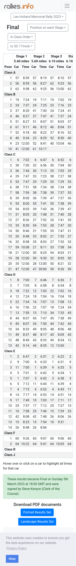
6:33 (43, 362)
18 (17, 291)
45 (69, 313)
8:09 (61, 335)
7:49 (26, 400)
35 (69, 220)
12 (34, 291)
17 (17, 400)
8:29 (43, 138)
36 (17, 171)
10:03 (60, 444)
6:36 (61, 280)
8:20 (26, 111)
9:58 (26, 89)
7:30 (43, 111)
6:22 (61, 356)
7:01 (26, 373)
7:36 (26, 307)
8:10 (61, 78)
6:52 (61, 160)
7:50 (43, 324)
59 (17, 247)
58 (52, 176)
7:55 (43, 231)
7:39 (43, 198)
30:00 (43, 269)
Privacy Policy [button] (16, 548)
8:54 (61, 340)
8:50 (61, 138)
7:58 (61, 247)
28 (69, 214)
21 (52, 236)
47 (52, 198)
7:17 (26, 395)
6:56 (43, 165)
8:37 (26, 335)
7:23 (43, 176)
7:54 (43, 422)
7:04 (61, 165)
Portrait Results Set (37, 512)
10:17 (43, 149)
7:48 (43, 214)
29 (52, 171)
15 (69, 406)
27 (17, 220)
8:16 (61, 133)
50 (17, 231)
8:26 (26, 220)
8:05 (26, 214)
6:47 (43, 160)
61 (17, 127)
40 (34, 133)
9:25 (43, 89)
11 (17, 367)
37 (17, 111)
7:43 (43, 209)
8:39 (26, 78)
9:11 (26, 127)
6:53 (43, 395)
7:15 (26, 389)
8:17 (43, 335)
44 (17, 318)
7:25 (43, 105)
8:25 (43, 253)
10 (34, 400)
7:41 (43, 204)
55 (69, 193)
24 (17, 105)
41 (34, 111)
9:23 (61, 83)
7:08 (61, 302)
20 (34, 214)
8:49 (26, 340)
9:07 (43, 438)
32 (34, 165)
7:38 (43, 193)
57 (17, 78)
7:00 (26, 280)
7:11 (43, 100)
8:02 (43, 236)
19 (17, 100)
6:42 (43, 373)
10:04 (60, 143)
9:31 (61, 422)
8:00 (26, 198)
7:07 (43, 302)
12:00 (25, 143)
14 (17, 395)
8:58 (26, 242)
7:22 (26, 291)
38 (17, 187)
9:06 (61, 438)
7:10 (43, 313)
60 (17, 438)
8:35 (43, 346)
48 (52, 329)
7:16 (61, 105)
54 (17, 209)
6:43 (61, 389)
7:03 (43, 291)
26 (52, 417)
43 (52, 335)
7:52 (43, 220)
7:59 (26, 193)
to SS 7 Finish (20, 46)
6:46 (43, 280)
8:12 (43, 127)
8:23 (26, 422)
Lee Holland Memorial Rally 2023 (37, 17)
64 (17, 444)
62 (52, 83)
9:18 (26, 133)
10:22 (25, 444)
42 (17, 417)
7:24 (26, 100)
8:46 (26, 231)
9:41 (43, 444)
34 (69, 307)
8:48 (26, 236)
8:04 (61, 127)
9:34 (26, 138)
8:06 (61, 329)
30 (17, 165)
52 (17, 133)
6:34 (61, 373)
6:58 (43, 285)
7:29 (43, 182)
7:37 (26, 105)
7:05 (61, 171)
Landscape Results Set (37, 522)
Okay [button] (12, 558)
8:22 (43, 133)
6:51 (61, 395)
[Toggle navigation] (67, 6)
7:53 (43, 225)
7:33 (61, 313)
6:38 (61, 378)
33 (17, 225)
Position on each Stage (46, 28)
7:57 (26, 406)
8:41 (43, 143)
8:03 (61, 122)
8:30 (26, 225)
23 (52, 105)
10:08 (25, 247)
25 (17, 406)
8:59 (26, 83)
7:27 (61, 176)
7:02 (61, 100)
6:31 (43, 356)
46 (17, 116)
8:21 (61, 264)
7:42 (61, 324)
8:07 (43, 122)
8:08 (26, 417)
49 (69, 318)
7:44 (26, 171)
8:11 (43, 247)
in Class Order (20, 37)
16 (69, 291)
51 (17, 122)
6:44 (43, 384)
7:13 (43, 171)
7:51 (26, 187)
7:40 (61, 214)
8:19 (43, 78)
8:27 (43, 83)
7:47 (43, 116)
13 (52, 302)
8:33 (26, 329)
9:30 (43, 258)
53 (34, 176)
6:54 (61, 285)
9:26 (61, 269)
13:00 (60, 89)
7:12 (26, 384)
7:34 (43, 187)
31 (17, 214)
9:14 (26, 346)
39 (52, 193)
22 (52, 291)
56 (17, 83)
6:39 (43, 367)
